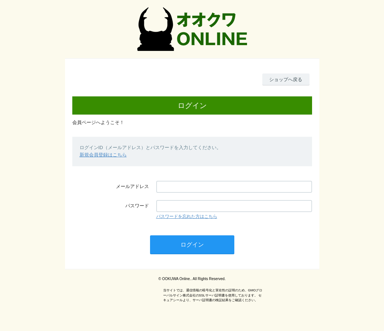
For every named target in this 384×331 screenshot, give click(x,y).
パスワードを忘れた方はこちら (186, 216)
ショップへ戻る (285, 79)
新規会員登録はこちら (103, 154)
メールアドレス (132, 186)
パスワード (137, 205)
